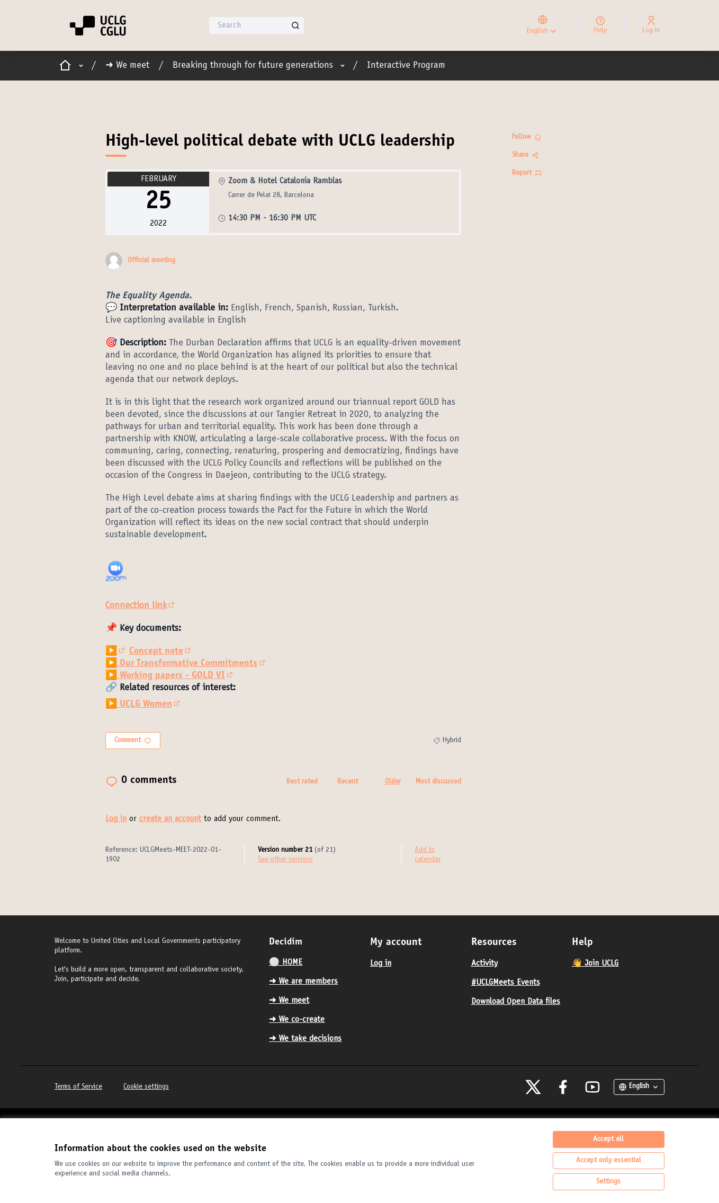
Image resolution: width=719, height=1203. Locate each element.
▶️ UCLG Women (143, 704)
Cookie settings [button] (146, 1087)
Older (393, 782)
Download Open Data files (515, 1001)
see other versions (285, 859)
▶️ (116, 651)
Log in (116, 819)
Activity (484, 963)
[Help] (600, 25)
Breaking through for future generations (253, 65)
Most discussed (438, 782)
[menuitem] (315, 962)
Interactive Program (406, 65)
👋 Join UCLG (595, 963)
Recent (347, 782)
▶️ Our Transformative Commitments (186, 664)
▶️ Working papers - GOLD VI (170, 676)
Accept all (608, 1139)
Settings (608, 1182)
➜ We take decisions (305, 1039)
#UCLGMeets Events (505, 982)
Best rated (302, 782)
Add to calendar (428, 854)
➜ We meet (127, 65)
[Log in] (651, 25)
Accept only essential (608, 1160)
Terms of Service (78, 1087)
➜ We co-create (297, 1019)
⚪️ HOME (285, 962)
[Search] (256, 25)
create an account (170, 819)
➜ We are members (303, 981)
